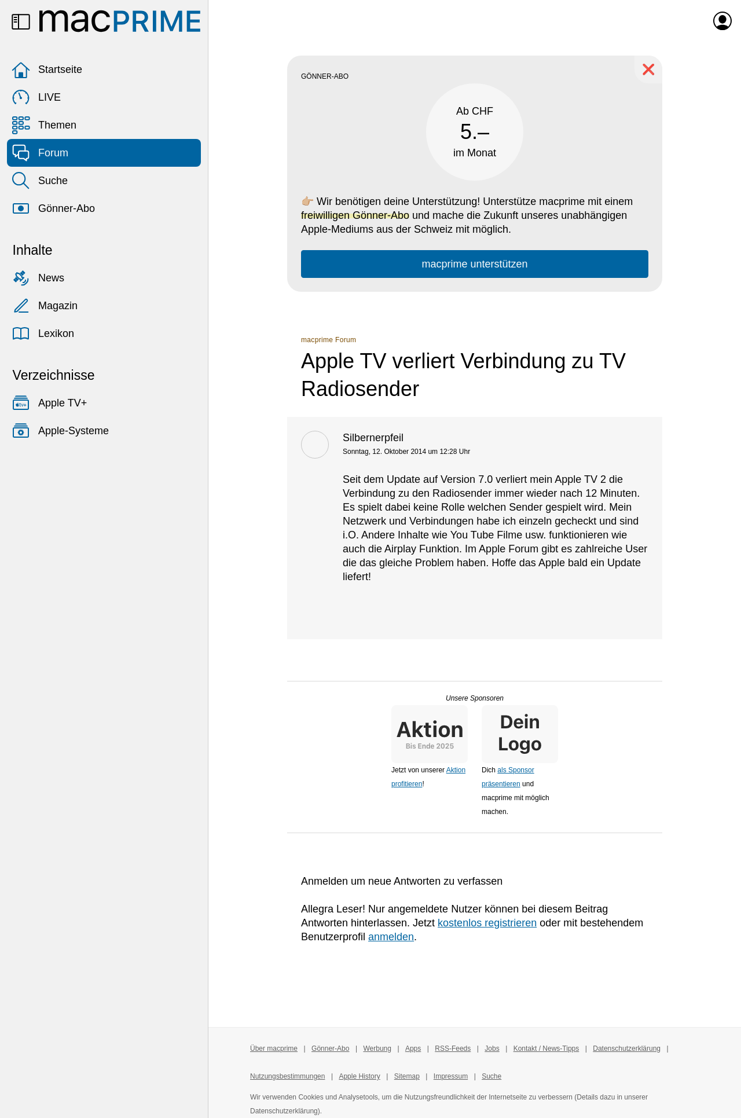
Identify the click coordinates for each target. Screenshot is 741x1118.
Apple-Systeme (60, 430)
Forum (40, 153)
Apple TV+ (49, 403)
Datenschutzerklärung (627, 1048)
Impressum (451, 1076)
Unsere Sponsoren (475, 698)
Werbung (377, 1048)
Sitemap (407, 1076)
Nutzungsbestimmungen (287, 1076)
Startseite (47, 69)
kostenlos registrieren (487, 923)
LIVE (36, 97)
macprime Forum (328, 340)
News (38, 278)
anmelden (391, 937)
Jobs (492, 1048)
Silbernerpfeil (373, 437)
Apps (413, 1048)
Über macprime (274, 1048)
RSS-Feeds (453, 1048)
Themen (44, 125)
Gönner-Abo (53, 208)
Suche (40, 180)
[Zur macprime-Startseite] (119, 21)
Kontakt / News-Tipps (546, 1048)
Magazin (45, 305)
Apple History (359, 1076)
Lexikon (43, 333)
